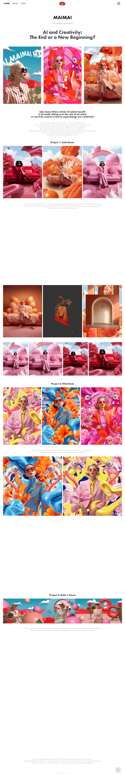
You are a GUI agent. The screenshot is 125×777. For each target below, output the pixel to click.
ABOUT (15, 3)
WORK (7, 3)
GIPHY (23, 3)
